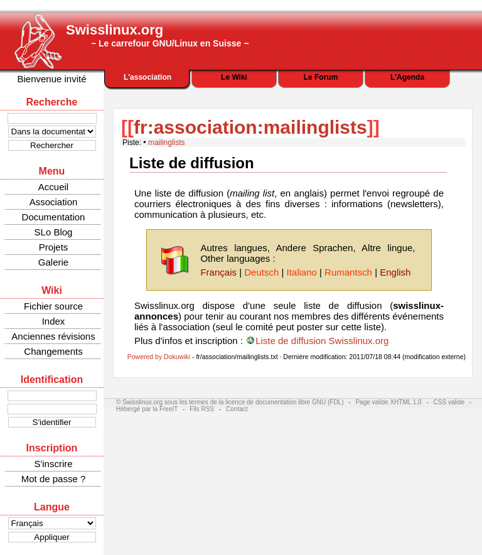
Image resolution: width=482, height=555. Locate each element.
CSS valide (449, 402)
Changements (53, 351)
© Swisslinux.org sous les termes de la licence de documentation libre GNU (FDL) (230, 402)
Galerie (53, 262)
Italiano (301, 272)
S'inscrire (53, 463)
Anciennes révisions (53, 336)
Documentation (53, 217)
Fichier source (53, 306)
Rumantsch (348, 272)
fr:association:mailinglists (250, 127)
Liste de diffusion (191, 162)
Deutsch (261, 272)
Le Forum (321, 77)
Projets (53, 247)
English (395, 272)
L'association (147, 77)
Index (53, 321)
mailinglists (166, 142)
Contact (236, 409)
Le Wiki (234, 77)
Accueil (53, 186)
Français (218, 272)
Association (53, 202)
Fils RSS (202, 409)
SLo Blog (54, 232)
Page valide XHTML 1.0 (388, 402)
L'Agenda (407, 77)
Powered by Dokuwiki (158, 356)
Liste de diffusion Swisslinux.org (321, 340)
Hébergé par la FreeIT (147, 409)
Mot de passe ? (53, 478)
